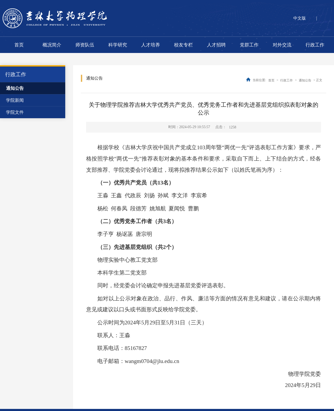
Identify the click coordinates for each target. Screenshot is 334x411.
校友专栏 (183, 44)
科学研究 (117, 44)
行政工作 (315, 44)
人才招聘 (216, 44)
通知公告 (15, 88)
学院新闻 (15, 100)
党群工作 (249, 44)
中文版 (299, 18)
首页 (19, 44)
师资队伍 (84, 44)
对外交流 (282, 44)
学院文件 (15, 112)
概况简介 (52, 44)
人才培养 (150, 44)
